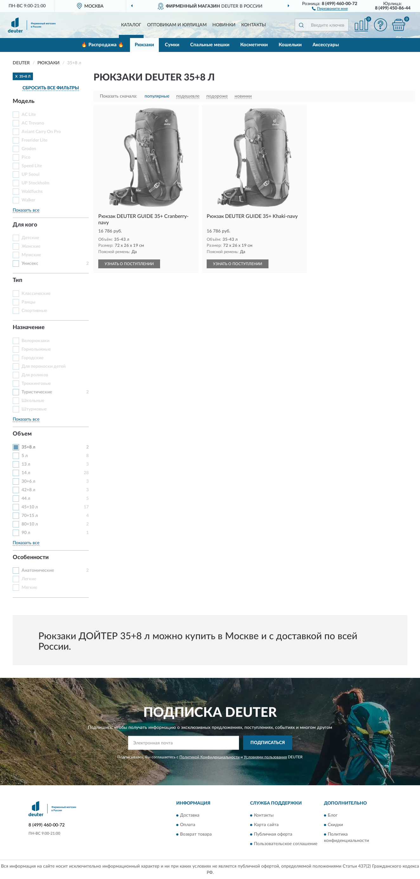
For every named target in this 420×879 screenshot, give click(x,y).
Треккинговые (36, 383)
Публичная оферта (273, 834)
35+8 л (28, 447)
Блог (333, 815)
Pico (26, 157)
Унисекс (30, 263)
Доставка (189, 815)
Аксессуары (326, 44)
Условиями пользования (265, 757)
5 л (25, 456)
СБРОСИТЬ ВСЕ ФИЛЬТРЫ (51, 88)
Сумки (172, 44)
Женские (31, 246)
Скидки (335, 825)
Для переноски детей (44, 366)
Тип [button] (17, 280)
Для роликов (35, 375)
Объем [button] (22, 434)
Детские (30, 238)
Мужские (31, 255)
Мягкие (29, 587)
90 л (26, 533)
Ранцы (28, 302)
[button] (330, 8)
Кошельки (290, 44)
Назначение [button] (29, 327)
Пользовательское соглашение (285, 844)
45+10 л (30, 507)
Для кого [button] (25, 225)
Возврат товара (196, 834)
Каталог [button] (131, 25)
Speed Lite (32, 166)
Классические (36, 293)
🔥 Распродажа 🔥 (102, 44)
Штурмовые (34, 409)
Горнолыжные (36, 349)
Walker (28, 200)
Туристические (37, 392)
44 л (26, 498)
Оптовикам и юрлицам (177, 25)
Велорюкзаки (35, 341)
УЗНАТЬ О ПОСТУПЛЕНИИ (129, 264)
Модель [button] (24, 101)
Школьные (33, 400)
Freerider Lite (34, 140)
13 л (26, 464)
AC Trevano (33, 123)
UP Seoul (30, 174)
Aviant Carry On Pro (41, 132)
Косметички (254, 44)
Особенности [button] (31, 557)
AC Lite (29, 114)
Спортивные (34, 311)
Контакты (253, 25)
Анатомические (38, 570)
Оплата (187, 825)
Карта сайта (266, 825)
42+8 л (28, 490)
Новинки (224, 25)
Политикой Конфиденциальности (209, 757)
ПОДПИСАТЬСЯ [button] (267, 743)
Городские (32, 358)
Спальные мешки (209, 44)
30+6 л (28, 481)
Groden (29, 149)
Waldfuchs (32, 191)
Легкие (29, 579)
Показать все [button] (26, 210)
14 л (26, 473)
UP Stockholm (35, 183)
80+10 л (30, 524)
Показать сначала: (118, 96)
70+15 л (30, 515)
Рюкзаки (144, 44)
